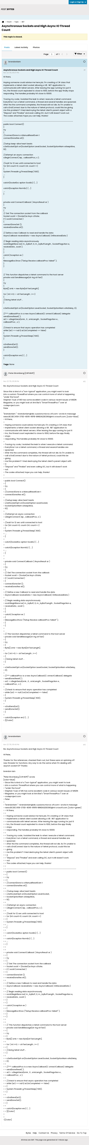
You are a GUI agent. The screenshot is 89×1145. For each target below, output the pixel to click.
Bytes (28, 1133)
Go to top (82, 1133)
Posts (7, 47)
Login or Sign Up (78, 2)
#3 (84, 745)
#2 (84, 381)
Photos (36, 47)
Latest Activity (21, 47)
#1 (85, 70)
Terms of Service (67, 1133)
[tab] (7, 47)
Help (35, 1133)
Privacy (54, 1133)
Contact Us (44, 1133)
